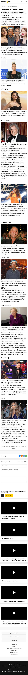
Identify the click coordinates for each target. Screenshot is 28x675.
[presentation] (12, 486)
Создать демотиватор (14, 636)
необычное (24, 446)
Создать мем (14, 640)
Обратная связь (11, 669)
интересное (17, 446)
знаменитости (5, 446)
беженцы (14, 448)
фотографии (11, 446)
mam (9, 6)
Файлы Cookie (14, 650)
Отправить (8, 495)
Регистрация (14, 644)
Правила (14, 646)
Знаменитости (14, 6)
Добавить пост (14, 633)
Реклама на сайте (14, 654)
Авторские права (14, 652)
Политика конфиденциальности (14, 648)
